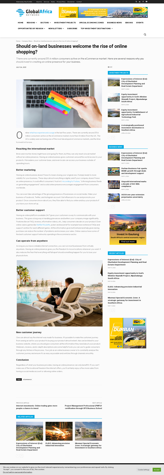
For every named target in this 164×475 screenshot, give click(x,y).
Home (18, 41)
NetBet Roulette (43, 224)
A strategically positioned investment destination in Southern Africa (132, 127)
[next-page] (21, 455)
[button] (145, 34)
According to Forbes (71, 181)
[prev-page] (17, 455)
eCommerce (27, 379)
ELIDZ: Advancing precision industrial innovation (58, 444)
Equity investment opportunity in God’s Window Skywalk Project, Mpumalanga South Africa (126, 275)
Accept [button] (156, 470)
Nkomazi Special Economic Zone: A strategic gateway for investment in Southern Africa (87, 446)
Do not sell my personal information (17, 472)
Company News (27, 41)
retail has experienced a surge (41, 132)
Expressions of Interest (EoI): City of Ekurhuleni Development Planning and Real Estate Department (29, 446)
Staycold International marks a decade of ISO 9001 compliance (133, 184)
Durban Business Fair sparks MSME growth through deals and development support (134, 170)
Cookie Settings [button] (143, 470)
